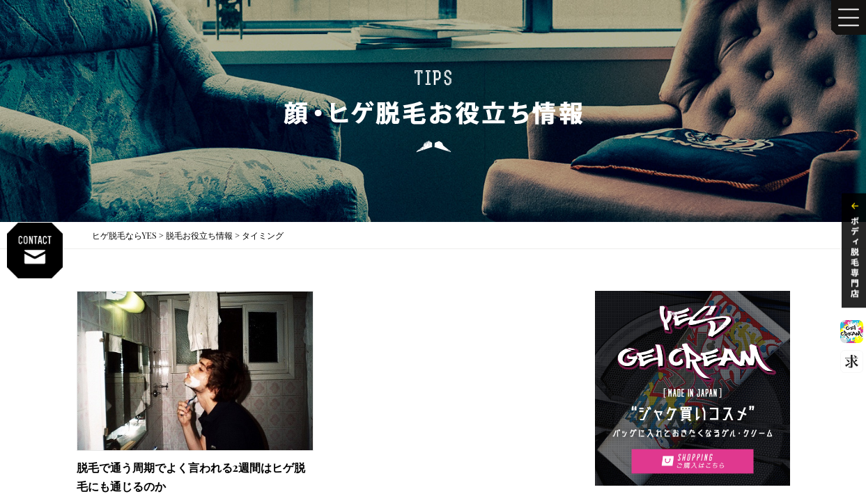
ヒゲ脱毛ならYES (124, 235)
